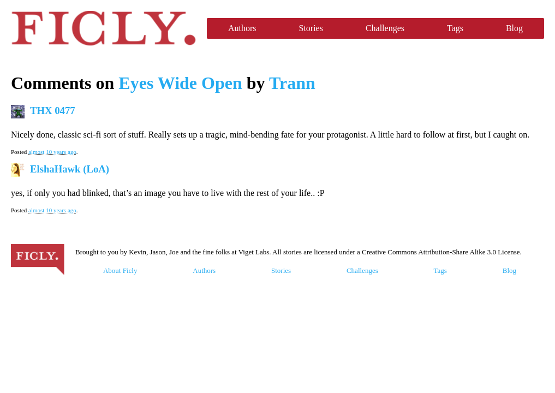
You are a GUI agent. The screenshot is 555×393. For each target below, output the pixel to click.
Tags (455, 28)
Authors (242, 28)
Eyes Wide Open (180, 83)
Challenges (385, 28)
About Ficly (120, 270)
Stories (311, 28)
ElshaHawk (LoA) (69, 169)
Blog (514, 28)
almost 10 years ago (52, 151)
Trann (292, 83)
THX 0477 (52, 110)
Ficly (103, 28)
